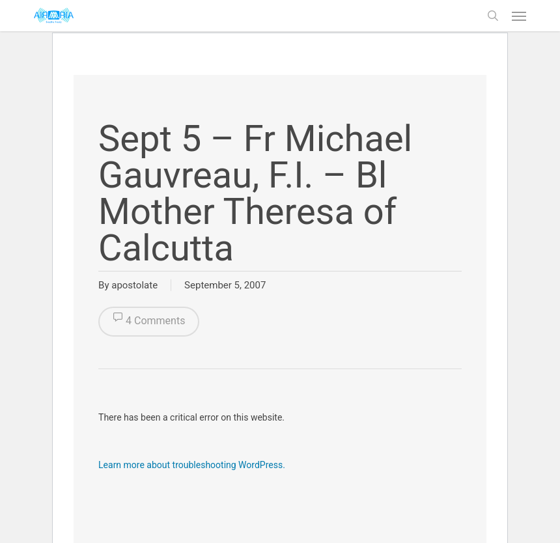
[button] (519, 15)
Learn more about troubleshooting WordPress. (191, 465)
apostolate (134, 285)
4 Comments (149, 321)
